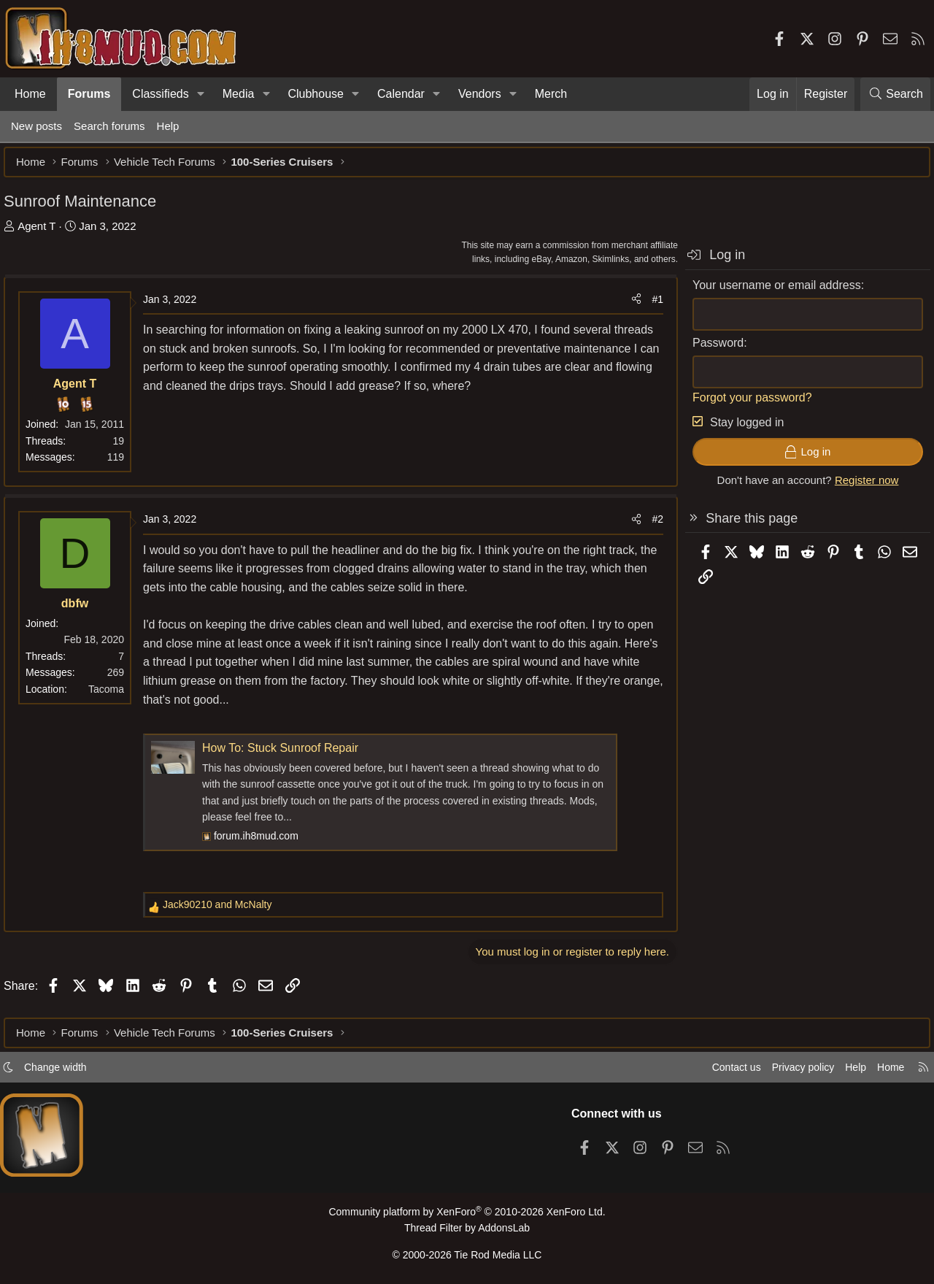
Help (168, 126)
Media (239, 94)
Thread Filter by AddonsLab (467, 1230)
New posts (36, 126)
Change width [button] (62, 1071)
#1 (650, 306)
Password (710, 350)
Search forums (109, 126)
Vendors (479, 94)
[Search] (895, 94)
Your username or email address (769, 292)
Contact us (721, 1071)
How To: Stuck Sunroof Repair (287, 755)
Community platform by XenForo (467, 1215)
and (224, 912)
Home (30, 94)
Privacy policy (792, 1071)
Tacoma (113, 696)
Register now (859, 487)
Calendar (401, 94)
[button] (201, 94)
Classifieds (160, 94)
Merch (551, 94)
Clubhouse (315, 94)
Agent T (44, 233)
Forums (89, 94)
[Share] (629, 306)
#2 (650, 526)
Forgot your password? (745, 405)
